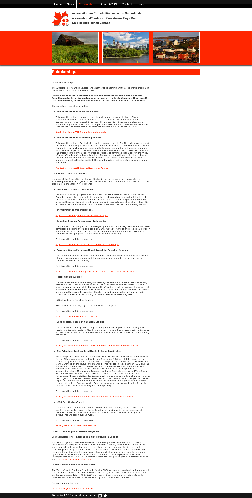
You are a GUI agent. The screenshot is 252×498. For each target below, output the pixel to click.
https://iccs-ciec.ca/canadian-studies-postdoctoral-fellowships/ (87, 244)
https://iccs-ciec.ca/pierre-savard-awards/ (77, 316)
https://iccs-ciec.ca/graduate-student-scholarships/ (82, 215)
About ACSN (109, 4)
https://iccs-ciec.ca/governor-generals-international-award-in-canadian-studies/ (96, 271)
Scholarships (87, 4)
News (70, 4)
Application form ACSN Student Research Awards (81, 132)
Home (58, 4)
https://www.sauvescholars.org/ (75, 459)
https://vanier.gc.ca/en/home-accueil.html (73, 488)
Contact (127, 4)
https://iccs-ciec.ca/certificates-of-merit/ (76, 426)
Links (140, 4)
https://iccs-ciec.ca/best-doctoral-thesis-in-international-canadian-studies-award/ (97, 345)
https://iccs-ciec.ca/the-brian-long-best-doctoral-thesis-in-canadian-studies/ (94, 396)
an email (90, 495)
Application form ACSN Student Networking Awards (82, 168)
